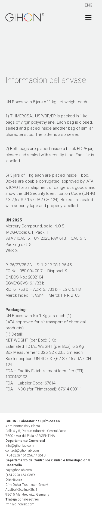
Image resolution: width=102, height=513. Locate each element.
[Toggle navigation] (88, 17)
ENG (88, 5)
